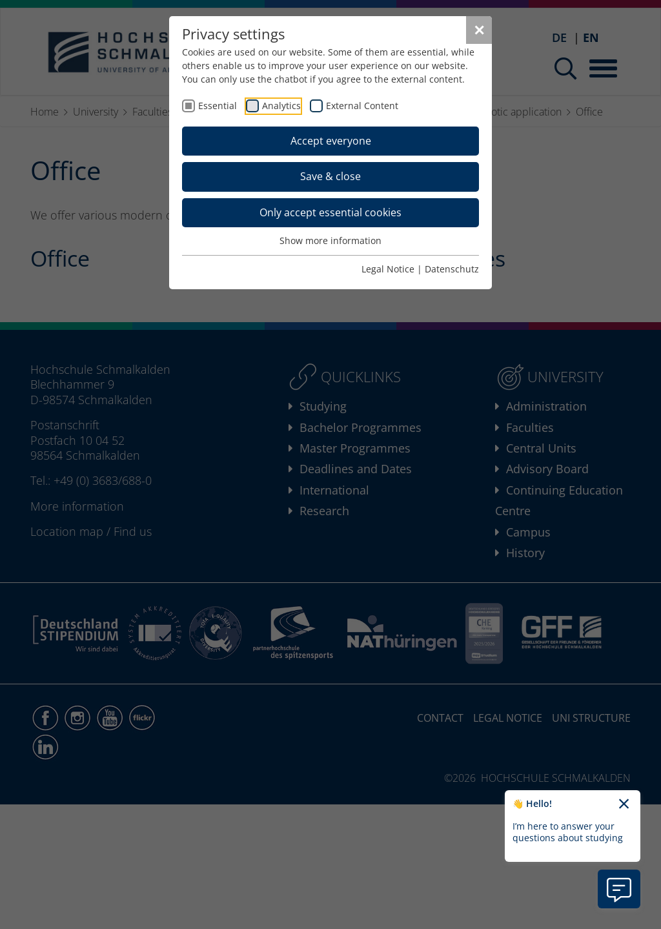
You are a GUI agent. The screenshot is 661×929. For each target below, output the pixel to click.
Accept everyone (330, 141)
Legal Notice (387, 269)
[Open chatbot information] (619, 889)
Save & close (330, 176)
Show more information (330, 240)
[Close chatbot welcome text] (624, 804)
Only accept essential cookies (330, 212)
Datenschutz (452, 269)
